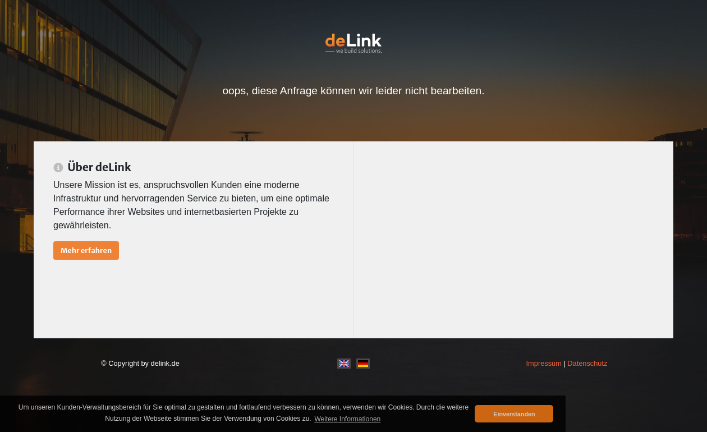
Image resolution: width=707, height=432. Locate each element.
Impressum (544, 363)
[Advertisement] (513, 239)
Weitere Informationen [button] (347, 419)
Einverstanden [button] (514, 414)
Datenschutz (587, 363)
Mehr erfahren (86, 250)
